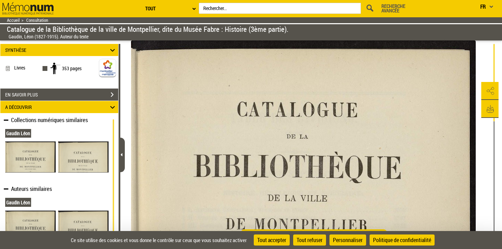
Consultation (37, 20)
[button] (490, 91)
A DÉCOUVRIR (61, 107)
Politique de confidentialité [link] (402, 240)
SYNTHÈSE (61, 50)
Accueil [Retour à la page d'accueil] (13, 20)
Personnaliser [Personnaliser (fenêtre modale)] (348, 240)
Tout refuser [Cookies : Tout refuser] (310, 240)
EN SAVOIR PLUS (61, 95)
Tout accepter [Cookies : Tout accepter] (271, 240)
